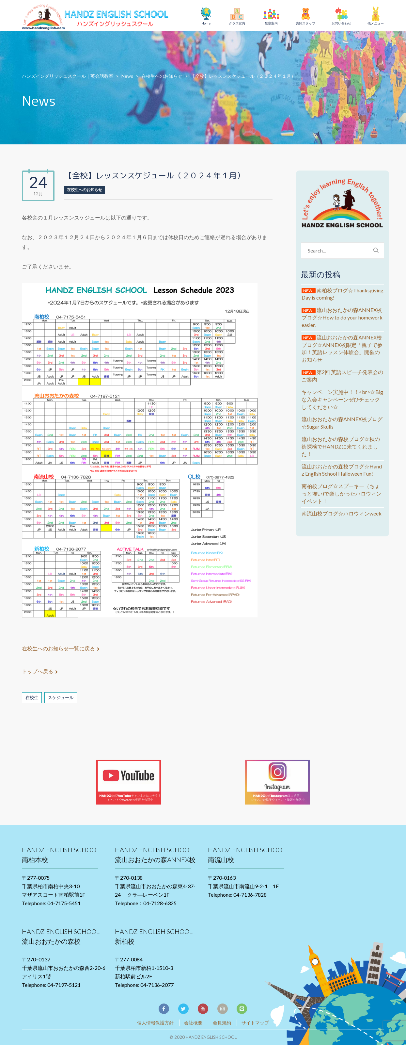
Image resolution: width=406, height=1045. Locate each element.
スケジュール (60, 697)
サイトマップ (255, 1022)
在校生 (31, 697)
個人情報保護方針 (155, 1022)
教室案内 (271, 23)
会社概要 (193, 1022)
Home (206, 23)
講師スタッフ (305, 23)
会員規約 (222, 1022)
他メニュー (375, 23)
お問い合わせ (341, 23)
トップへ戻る (40, 671)
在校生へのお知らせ (84, 189)
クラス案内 (237, 23)
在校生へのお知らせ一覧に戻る (61, 648)
